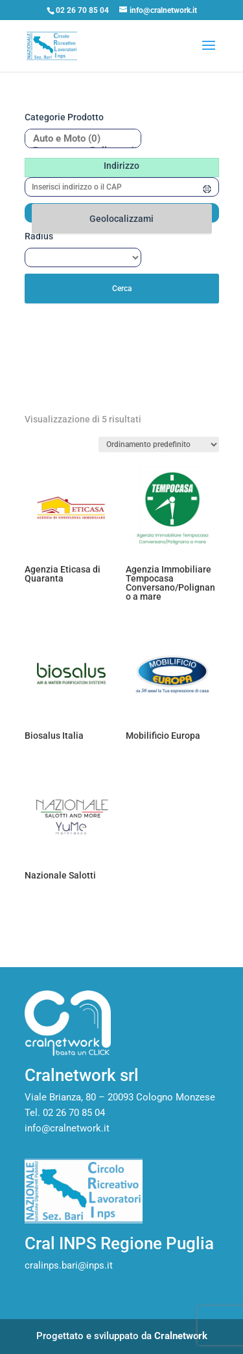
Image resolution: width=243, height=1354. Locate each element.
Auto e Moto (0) (78, 139)
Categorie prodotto (64, 117)
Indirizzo (121, 165)
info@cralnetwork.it (67, 1128)
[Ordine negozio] (158, 444)
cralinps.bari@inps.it (69, 1265)
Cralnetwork (180, 1336)
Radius (39, 236)
